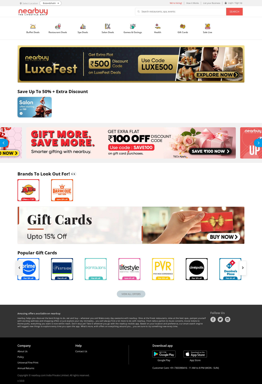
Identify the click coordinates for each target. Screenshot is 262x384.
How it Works (192, 3)
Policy (20, 357)
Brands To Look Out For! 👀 (46, 174)
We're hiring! (176, 3)
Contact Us (81, 351)
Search (234, 11)
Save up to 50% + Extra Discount (52, 91)
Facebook (213, 319)
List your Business (211, 3)
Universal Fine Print (27, 362)
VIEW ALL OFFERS (131, 294)
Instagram (227, 319)
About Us (22, 351)
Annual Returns (25, 368)
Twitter (220, 319)
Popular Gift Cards (37, 253)
